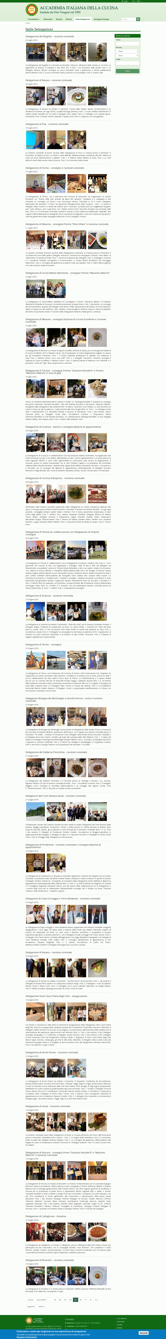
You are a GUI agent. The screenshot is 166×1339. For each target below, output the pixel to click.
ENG (138, 1)
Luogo (118, 59)
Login (125, 1)
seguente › (31, 1306)
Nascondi (144, 1333)
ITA (133, 1)
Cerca (127, 71)
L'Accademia (34, 19)
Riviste (69, 19)
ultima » (42, 1306)
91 (86, 1300)
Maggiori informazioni (27, 1337)
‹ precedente (41, 1300)
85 (55, 1300)
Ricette (59, 19)
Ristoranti (48, 19)
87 (65, 1300)
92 (91, 1300)
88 (70, 1300)
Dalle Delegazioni (82, 19)
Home (28, 23)
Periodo (119, 47)
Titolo (118, 40)
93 (96, 1300)
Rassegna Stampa (101, 19)
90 (81, 1300)
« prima (30, 1300)
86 (60, 1300)
